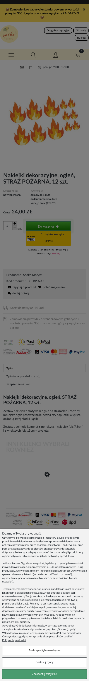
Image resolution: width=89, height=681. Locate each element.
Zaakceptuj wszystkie (44, 674)
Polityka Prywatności (14, 640)
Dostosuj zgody (44, 662)
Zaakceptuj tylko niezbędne (44, 650)
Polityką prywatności (69, 633)
